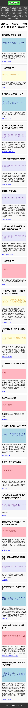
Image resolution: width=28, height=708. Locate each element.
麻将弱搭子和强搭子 (7, 357)
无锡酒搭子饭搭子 (6, 699)
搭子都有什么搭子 (6, 61)
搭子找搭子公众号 (6, 119)
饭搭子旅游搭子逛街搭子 (8, 152)
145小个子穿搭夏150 (7, 254)
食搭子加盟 (5, 580)
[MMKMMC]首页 (6, 7)
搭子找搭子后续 (17, 7)
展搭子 (3, 391)
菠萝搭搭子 (5, 515)
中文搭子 (7, 10)
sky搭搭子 (4, 488)
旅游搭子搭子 (5, 618)
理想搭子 (7, 12)
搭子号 (21, 16)
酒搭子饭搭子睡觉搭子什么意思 (10, 656)
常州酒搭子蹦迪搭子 (17, 12)
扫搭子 (3, 87)
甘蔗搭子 (20, 13)
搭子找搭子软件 (6, 455)
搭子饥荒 (12, 13)
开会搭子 (16, 18)
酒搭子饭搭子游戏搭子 (7, 322)
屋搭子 (3, 284)
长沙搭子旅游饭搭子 (7, 219)
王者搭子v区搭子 (18, 15)
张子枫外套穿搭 (13, 16)
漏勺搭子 (7, 9)
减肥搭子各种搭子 (16, 9)
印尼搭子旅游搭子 (6, 184)
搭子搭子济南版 (6, 550)
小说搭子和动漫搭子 (17, 10)
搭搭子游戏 (5, 419)
